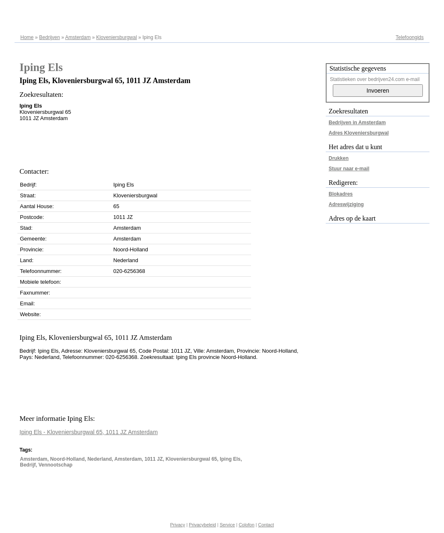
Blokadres (341, 194)
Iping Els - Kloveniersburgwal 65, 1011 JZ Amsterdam (89, 432)
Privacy (177, 524)
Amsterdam (77, 37)
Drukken (339, 158)
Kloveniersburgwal (116, 37)
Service (227, 524)
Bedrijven (49, 37)
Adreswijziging (346, 204)
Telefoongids (410, 37)
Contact (266, 524)
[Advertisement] (171, 142)
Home (27, 37)
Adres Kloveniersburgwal (359, 133)
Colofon (246, 524)
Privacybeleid (202, 524)
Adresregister (409, 9)
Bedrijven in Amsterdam (357, 122)
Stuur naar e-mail (349, 169)
